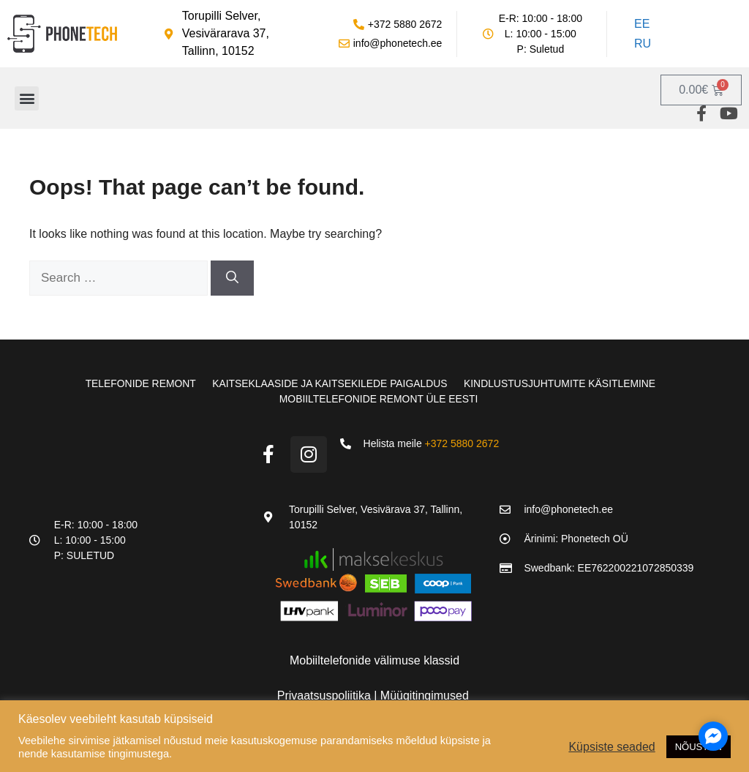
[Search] (232, 278)
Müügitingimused (424, 694)
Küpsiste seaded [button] (611, 747)
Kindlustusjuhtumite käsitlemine (562, 383)
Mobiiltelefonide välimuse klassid (374, 659)
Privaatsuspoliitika (325, 694)
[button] (27, 98)
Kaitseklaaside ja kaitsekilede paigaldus (329, 383)
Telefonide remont (136, 383)
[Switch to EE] (640, 24)
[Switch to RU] (640, 44)
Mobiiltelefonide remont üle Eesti (379, 398)
